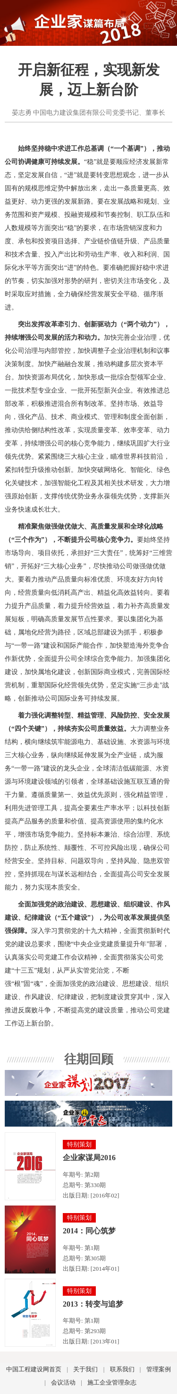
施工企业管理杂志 (111, 1382)
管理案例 (158, 1369)
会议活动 (63, 1382)
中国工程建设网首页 (33, 1369)
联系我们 (122, 1369)
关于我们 (85, 1369)
